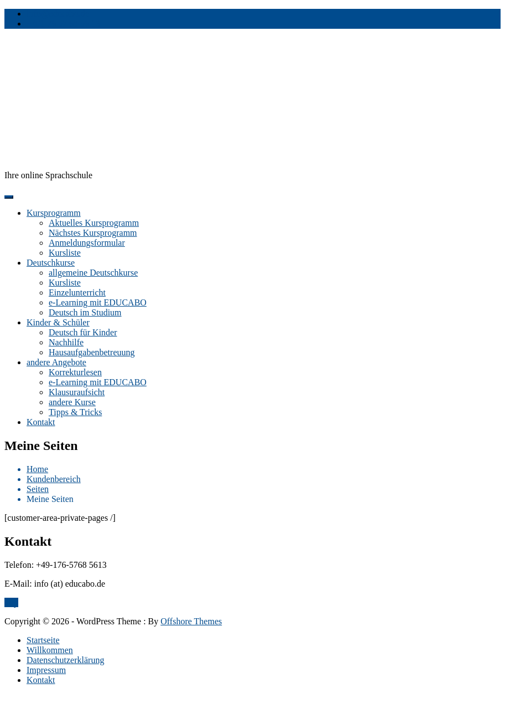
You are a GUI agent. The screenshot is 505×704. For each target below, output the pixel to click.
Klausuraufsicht (77, 392)
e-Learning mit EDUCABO (98, 302)
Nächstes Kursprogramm (93, 232)
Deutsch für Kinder (83, 332)
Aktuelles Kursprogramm (94, 222)
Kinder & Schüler (58, 322)
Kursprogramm (54, 213)
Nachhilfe (66, 342)
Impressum (46, 670)
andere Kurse (72, 402)
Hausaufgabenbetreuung (92, 352)
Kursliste (65, 252)
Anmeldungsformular (87, 242)
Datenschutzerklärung (65, 660)
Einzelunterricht (77, 292)
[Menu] (8, 197)
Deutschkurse (51, 262)
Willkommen (50, 650)
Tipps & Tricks (75, 412)
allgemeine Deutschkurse (93, 272)
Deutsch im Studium (85, 312)
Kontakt (41, 422)
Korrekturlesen (75, 372)
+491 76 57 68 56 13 (63, 23)
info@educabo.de (58, 13)
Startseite (43, 640)
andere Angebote (56, 362)
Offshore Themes (191, 621)
